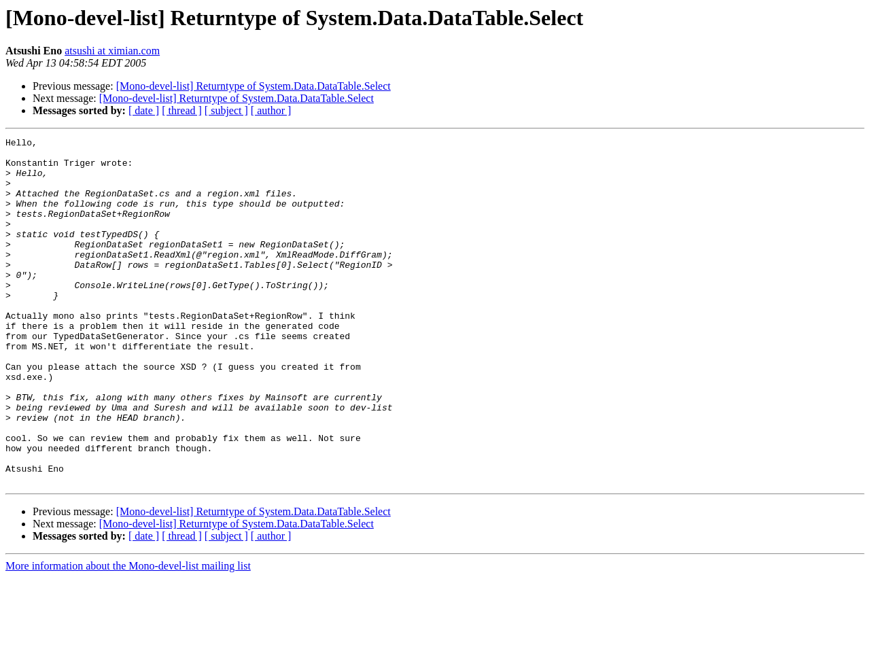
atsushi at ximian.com (112, 50)
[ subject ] (226, 110)
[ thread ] (182, 110)
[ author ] (271, 110)
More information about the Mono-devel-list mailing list (128, 635)
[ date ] (143, 110)
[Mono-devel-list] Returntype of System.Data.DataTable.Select (253, 86)
